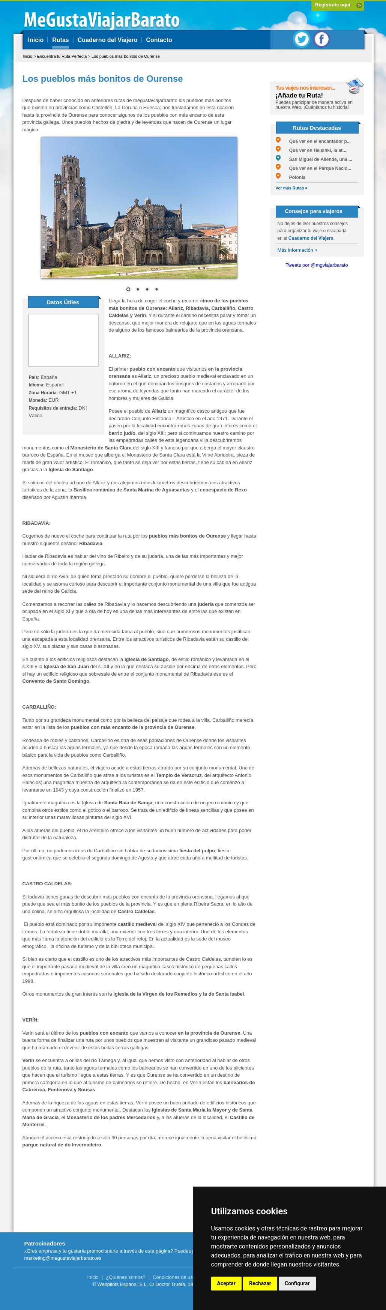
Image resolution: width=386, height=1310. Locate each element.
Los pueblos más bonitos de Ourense (126, 56)
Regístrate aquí (332, 5)
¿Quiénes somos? (126, 1277)
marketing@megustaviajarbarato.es (62, 1258)
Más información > (298, 250)
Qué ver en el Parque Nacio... (313, 168)
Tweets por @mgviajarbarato (316, 265)
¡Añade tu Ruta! (299, 95)
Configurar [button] (297, 1283)
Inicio (36, 40)
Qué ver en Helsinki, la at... (311, 150)
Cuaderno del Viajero (108, 40)
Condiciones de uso (174, 1277)
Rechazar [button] (260, 1283)
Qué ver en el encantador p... (313, 141)
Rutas (60, 40)
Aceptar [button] (226, 1283)
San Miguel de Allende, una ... (314, 159)
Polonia (291, 177)
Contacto (159, 40)
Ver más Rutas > (292, 188)
